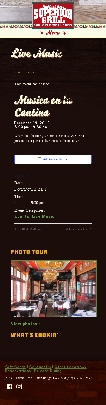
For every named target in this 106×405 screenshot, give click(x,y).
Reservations (18, 371)
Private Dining (48, 371)
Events (22, 217)
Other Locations (71, 367)
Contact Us (40, 367)
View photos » (26, 324)
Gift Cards (15, 367)
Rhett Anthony (31, 229)
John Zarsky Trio (77, 229)
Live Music (43, 217)
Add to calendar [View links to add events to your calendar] (53, 159)
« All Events (25, 72)
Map (71, 378)
